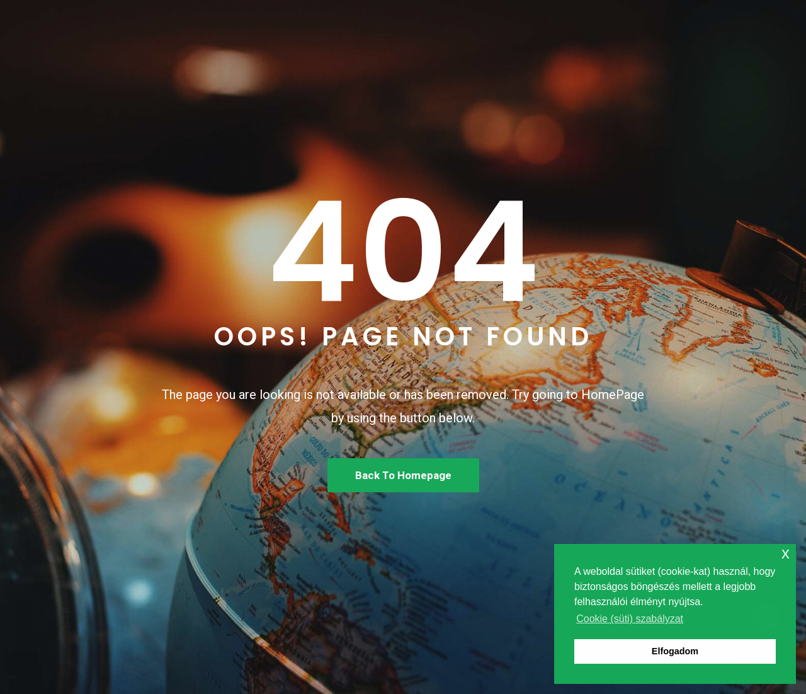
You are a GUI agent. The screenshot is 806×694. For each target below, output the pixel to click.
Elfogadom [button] (675, 651)
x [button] (785, 553)
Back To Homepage (403, 475)
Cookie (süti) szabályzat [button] (629, 618)
